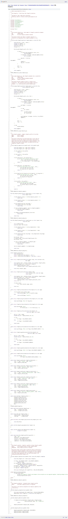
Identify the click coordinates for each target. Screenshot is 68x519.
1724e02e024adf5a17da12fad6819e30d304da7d (38, 5)
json (66, 517)
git (18, 5)
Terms (12, 517)
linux (9, 5)
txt (63, 517)
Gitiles (6, 517)
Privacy (9, 517)
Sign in (66, 1)
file (30, 9)
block (52, 5)
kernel (15, 5)
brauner (22, 5)
